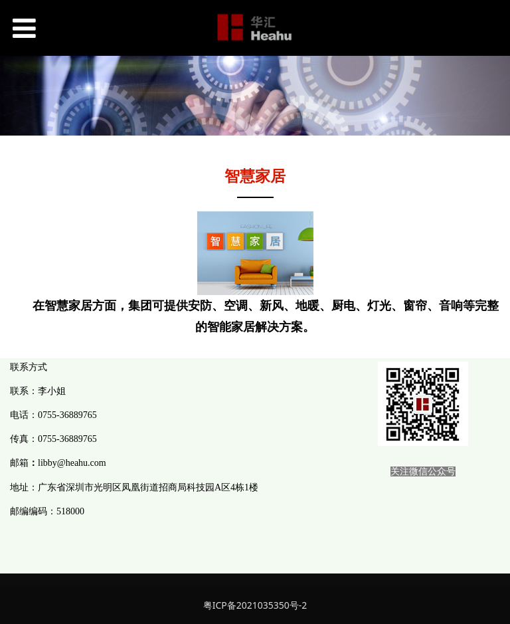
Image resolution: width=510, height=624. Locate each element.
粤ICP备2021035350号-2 (255, 605)
